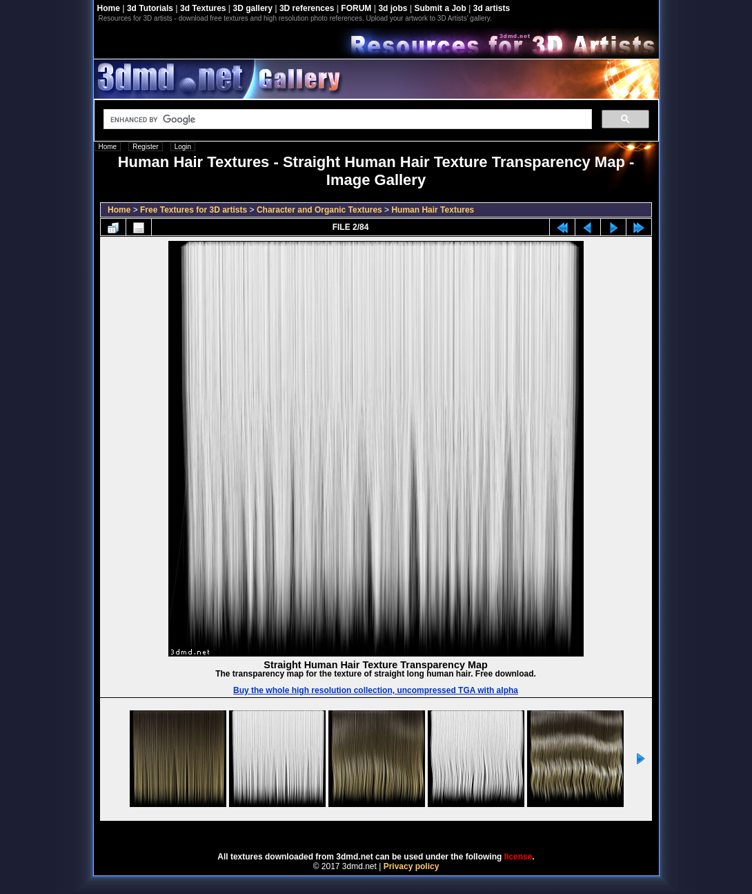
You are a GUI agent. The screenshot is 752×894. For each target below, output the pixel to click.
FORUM (356, 8)
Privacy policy (411, 866)
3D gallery (253, 8)
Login (183, 146)
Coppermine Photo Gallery (393, 831)
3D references (306, 8)
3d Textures (203, 8)
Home (108, 8)
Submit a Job (440, 8)
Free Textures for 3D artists (193, 210)
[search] (346, 119)
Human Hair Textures (432, 210)
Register (145, 146)
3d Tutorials (150, 8)
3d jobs (392, 8)
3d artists (491, 8)
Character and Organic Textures (319, 210)
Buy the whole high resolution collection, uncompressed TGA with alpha (375, 690)
